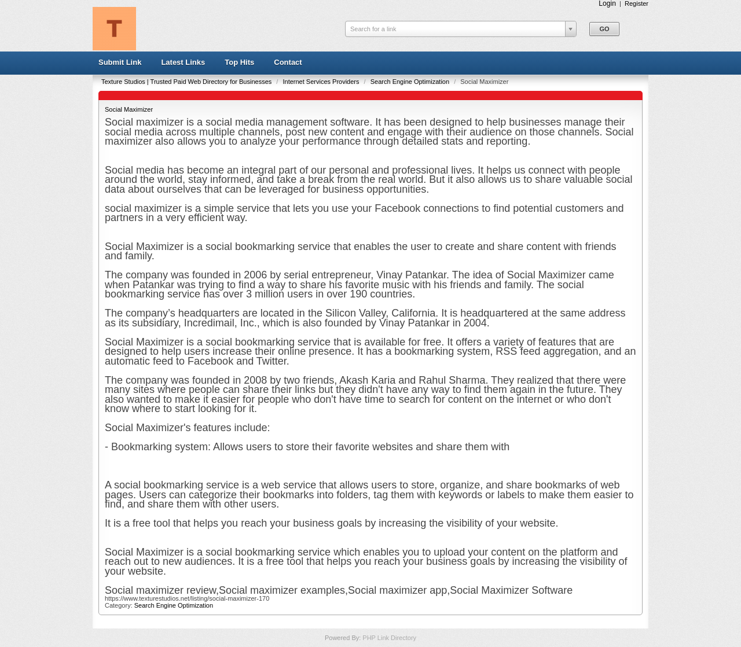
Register (636, 3)
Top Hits (239, 62)
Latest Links (183, 62)
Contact (288, 62)
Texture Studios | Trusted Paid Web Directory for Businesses (187, 81)
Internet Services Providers (322, 81)
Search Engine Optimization (410, 81)
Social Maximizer (129, 109)
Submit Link (119, 62)
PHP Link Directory (389, 637)
